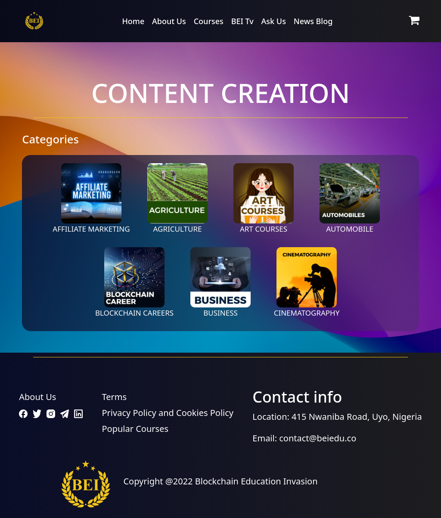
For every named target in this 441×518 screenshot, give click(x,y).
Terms (114, 397)
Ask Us (273, 21)
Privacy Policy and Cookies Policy (168, 413)
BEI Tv (242, 21)
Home (133, 21)
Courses (209, 21)
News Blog (313, 21)
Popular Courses (135, 428)
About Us (169, 21)
